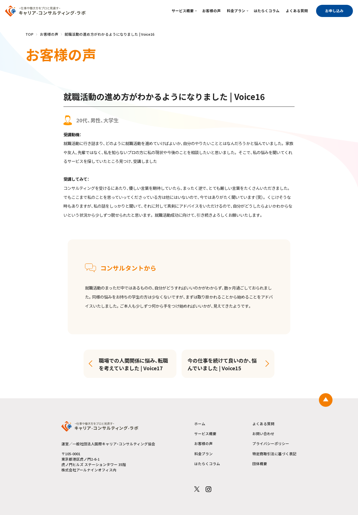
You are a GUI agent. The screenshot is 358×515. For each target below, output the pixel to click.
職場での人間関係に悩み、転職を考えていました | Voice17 (133, 364)
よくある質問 (297, 10)
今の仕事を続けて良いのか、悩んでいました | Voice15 (222, 364)
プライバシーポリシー (270, 443)
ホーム (199, 423)
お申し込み (334, 10)
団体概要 (259, 463)
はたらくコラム (267, 10)
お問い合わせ (263, 433)
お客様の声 (211, 10)
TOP (29, 34)
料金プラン (236, 10)
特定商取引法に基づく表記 (274, 453)
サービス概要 (183, 10)
